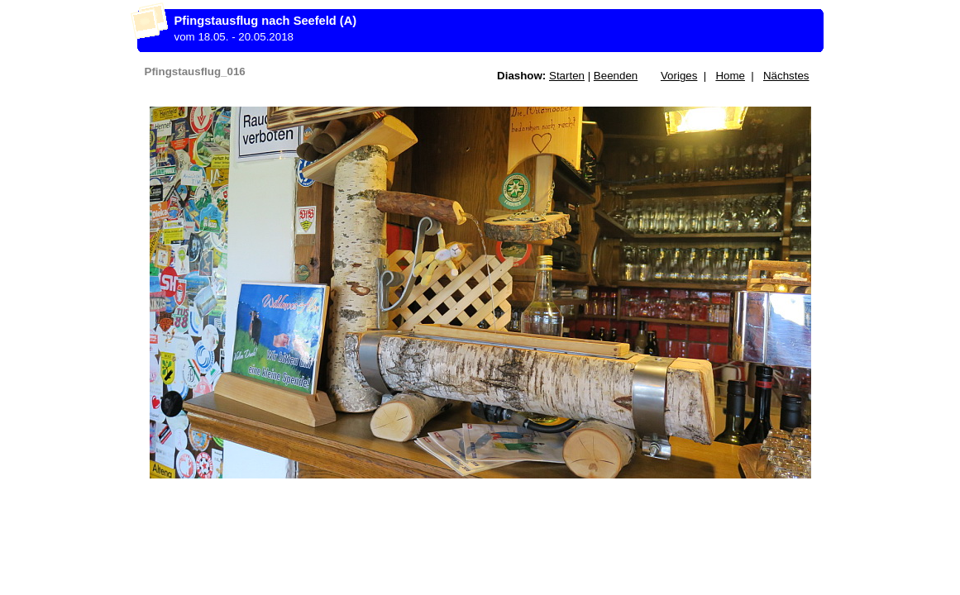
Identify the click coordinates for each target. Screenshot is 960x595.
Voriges (679, 75)
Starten (567, 75)
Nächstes (786, 75)
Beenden (616, 75)
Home (730, 75)
